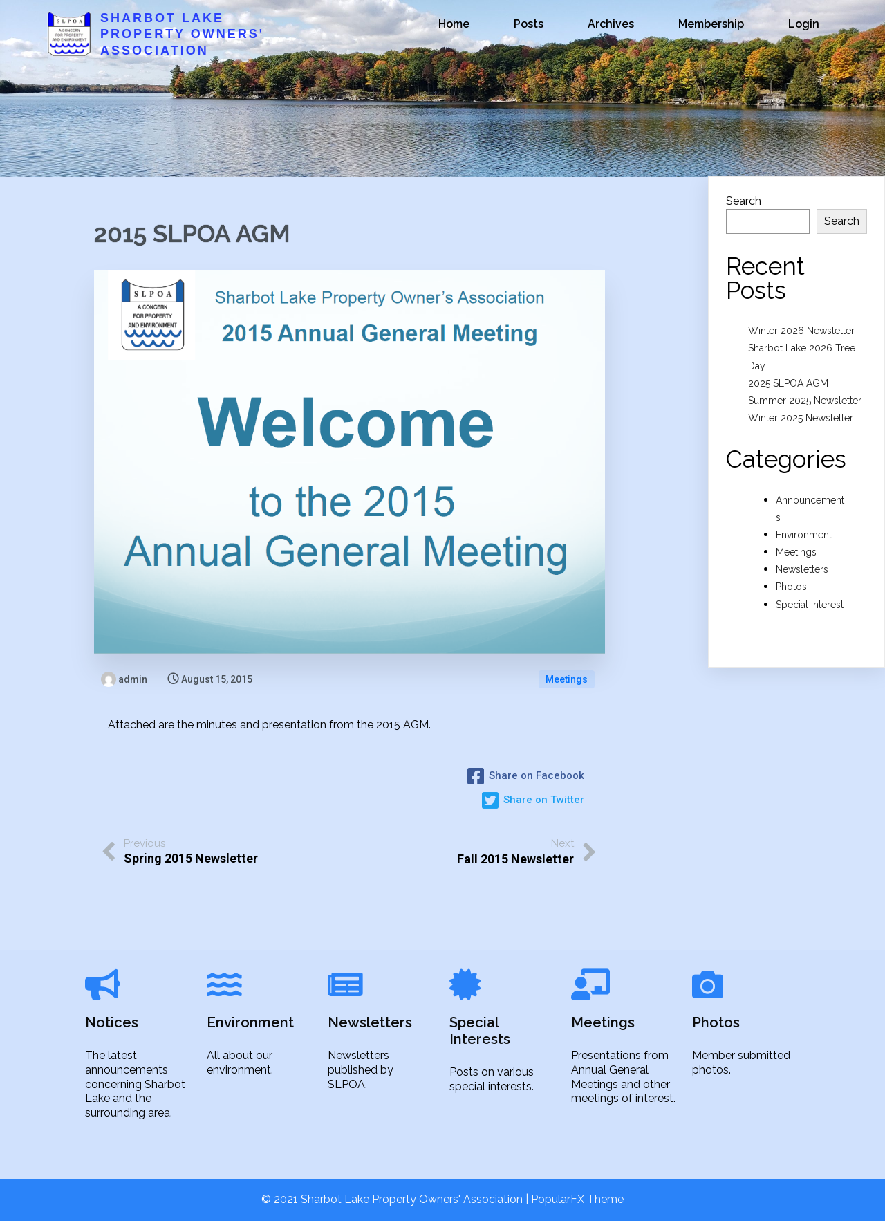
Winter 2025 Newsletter (800, 417)
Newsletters (802, 569)
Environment (804, 534)
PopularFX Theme (577, 1199)
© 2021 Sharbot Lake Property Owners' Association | (396, 1199)
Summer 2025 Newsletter (804, 400)
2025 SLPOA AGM (788, 383)
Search (743, 201)
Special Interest (810, 604)
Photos (791, 586)
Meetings (567, 679)
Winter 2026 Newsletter (801, 330)
